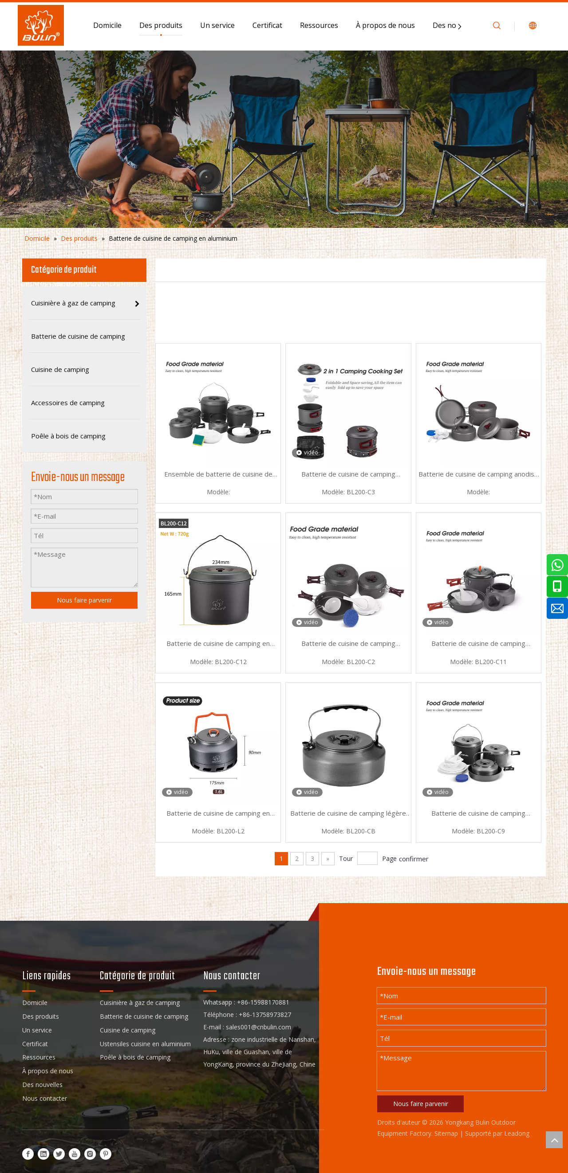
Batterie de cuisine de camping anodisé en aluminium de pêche (478, 474)
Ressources (319, 25)
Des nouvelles (42, 1084)
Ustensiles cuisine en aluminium (145, 1044)
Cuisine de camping (127, 1030)
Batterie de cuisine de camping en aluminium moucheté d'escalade (218, 814)
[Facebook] (28, 1154)
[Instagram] (90, 1154)
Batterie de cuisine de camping (144, 1016)
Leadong (516, 1133)
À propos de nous (385, 25)
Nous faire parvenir (420, 1103)
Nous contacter (44, 1098)
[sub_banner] (284, 139)
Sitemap (446, 1133)
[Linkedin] (43, 1154)
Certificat (267, 25)
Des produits (160, 25)
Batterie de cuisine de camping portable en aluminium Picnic (478, 644)
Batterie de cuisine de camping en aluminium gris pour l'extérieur (218, 644)
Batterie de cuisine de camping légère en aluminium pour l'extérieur (348, 814)
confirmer (414, 858)
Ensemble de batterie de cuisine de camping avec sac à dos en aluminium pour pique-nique (218, 474)
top (554, 1139)
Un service (217, 25)
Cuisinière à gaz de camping (140, 1002)
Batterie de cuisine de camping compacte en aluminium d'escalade (478, 814)
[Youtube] (74, 1154)
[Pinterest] (105, 1154)
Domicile (107, 25)
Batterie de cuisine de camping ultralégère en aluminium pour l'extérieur (348, 644)
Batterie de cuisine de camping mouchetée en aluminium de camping (348, 474)
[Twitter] (59, 1154)
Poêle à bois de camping (135, 1057)
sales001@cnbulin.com (258, 1027)
